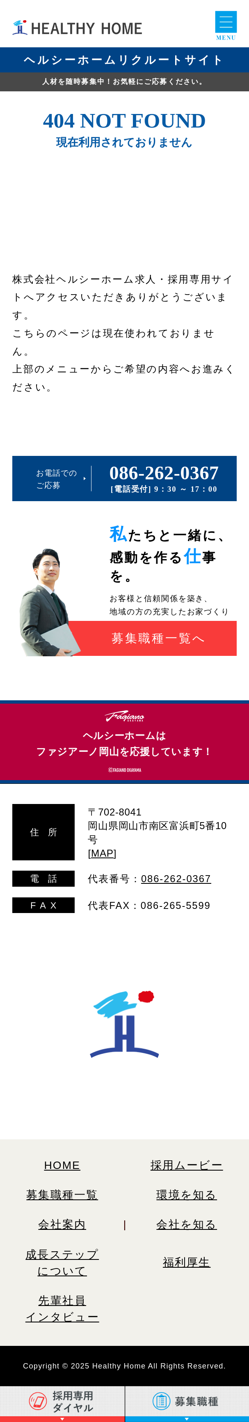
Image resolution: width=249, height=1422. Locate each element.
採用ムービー (187, 1165)
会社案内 (62, 1224)
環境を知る (186, 1195)
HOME (62, 1165)
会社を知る (186, 1224)
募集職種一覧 (62, 1195)
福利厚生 (187, 1262)
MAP (102, 853)
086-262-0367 (164, 473)
